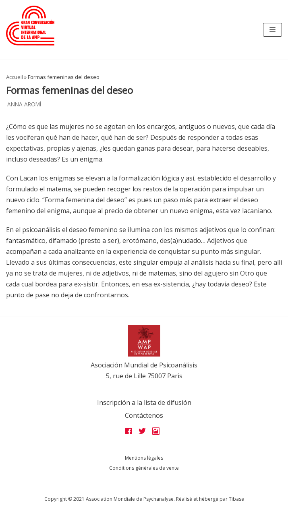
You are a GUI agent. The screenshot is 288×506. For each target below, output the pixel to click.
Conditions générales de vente (144, 468)
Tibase (236, 499)
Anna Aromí (24, 104)
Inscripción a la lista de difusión (144, 402)
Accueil (14, 77)
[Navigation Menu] (272, 30)
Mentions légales (144, 457)
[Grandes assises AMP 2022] (30, 26)
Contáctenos (144, 415)
